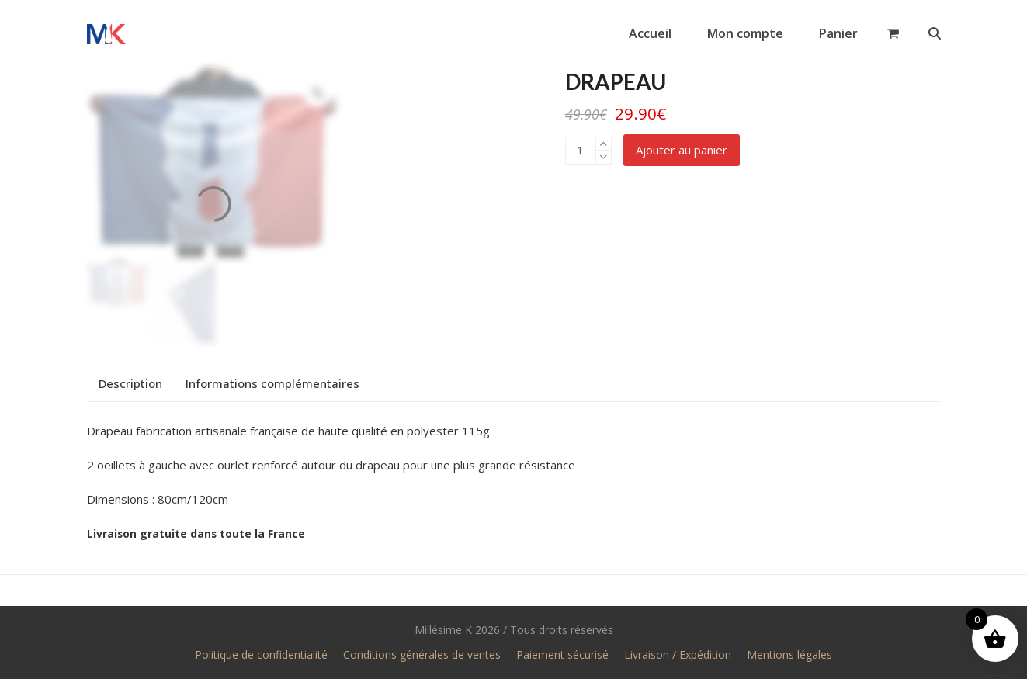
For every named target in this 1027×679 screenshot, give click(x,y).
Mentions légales (789, 654)
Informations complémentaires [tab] (272, 383)
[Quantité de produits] (580, 151)
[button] (893, 33)
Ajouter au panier (681, 150)
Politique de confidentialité (261, 654)
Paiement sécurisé (562, 654)
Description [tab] (130, 383)
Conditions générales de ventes (422, 654)
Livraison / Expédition (677, 654)
